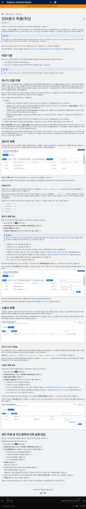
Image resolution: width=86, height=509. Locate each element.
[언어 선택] (55, 2)
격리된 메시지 (45, 301)
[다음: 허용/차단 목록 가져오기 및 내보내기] (72, 500)
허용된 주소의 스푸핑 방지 (17, 128)
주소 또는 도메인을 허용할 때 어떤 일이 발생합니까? (47, 49)
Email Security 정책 (34, 298)
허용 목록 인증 (60, 180)
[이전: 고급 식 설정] (7, 500)
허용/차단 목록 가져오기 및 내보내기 (58, 252)
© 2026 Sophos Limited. (8, 506)
